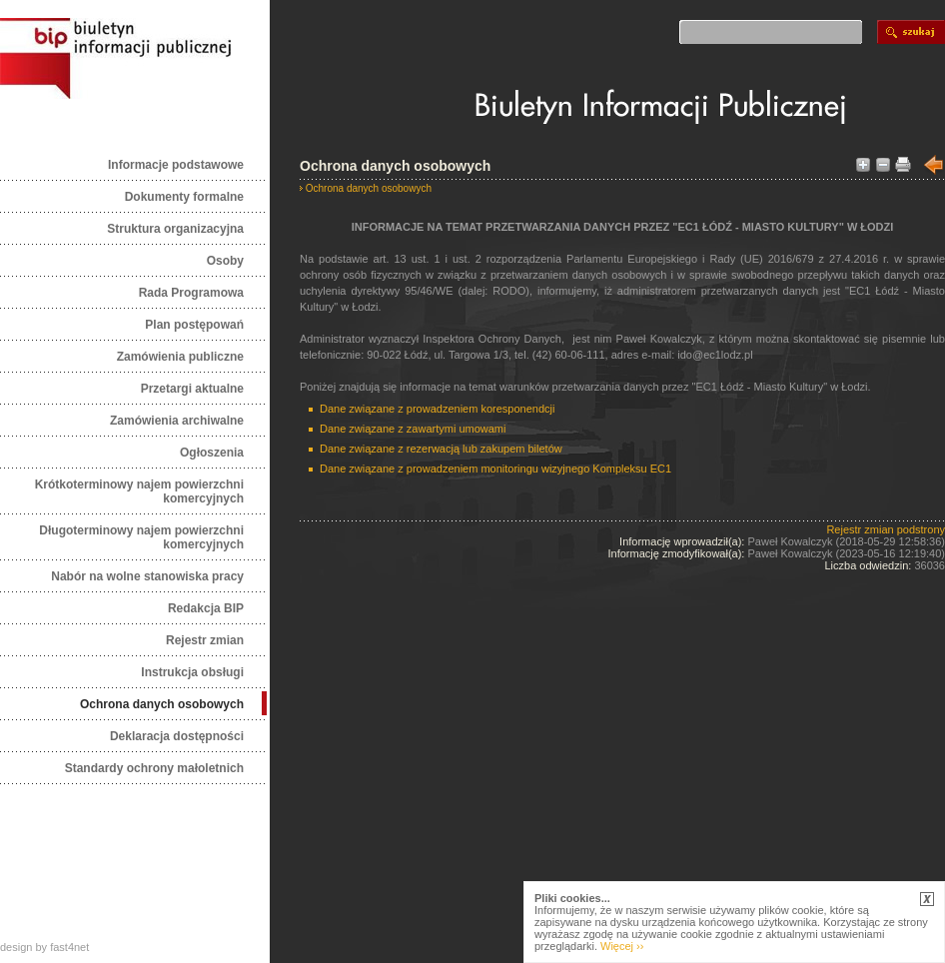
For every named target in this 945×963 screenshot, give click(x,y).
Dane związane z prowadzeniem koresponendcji (437, 409)
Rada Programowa (191, 293)
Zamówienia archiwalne (177, 421)
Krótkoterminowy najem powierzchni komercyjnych (139, 491)
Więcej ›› (621, 946)
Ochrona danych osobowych (162, 704)
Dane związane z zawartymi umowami (412, 429)
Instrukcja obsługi (192, 672)
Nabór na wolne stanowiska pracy (147, 576)
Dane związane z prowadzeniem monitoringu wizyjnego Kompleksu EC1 (495, 469)
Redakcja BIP (206, 608)
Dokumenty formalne (184, 197)
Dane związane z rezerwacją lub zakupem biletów (441, 449)
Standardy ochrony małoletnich (154, 768)
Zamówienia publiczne (180, 357)
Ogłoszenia (212, 453)
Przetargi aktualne (192, 389)
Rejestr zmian (205, 640)
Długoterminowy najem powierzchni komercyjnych (141, 537)
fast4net (69, 947)
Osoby (225, 261)
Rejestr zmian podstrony (885, 529)
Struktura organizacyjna (175, 229)
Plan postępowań (194, 325)
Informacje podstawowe (176, 165)
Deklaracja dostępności (177, 736)
